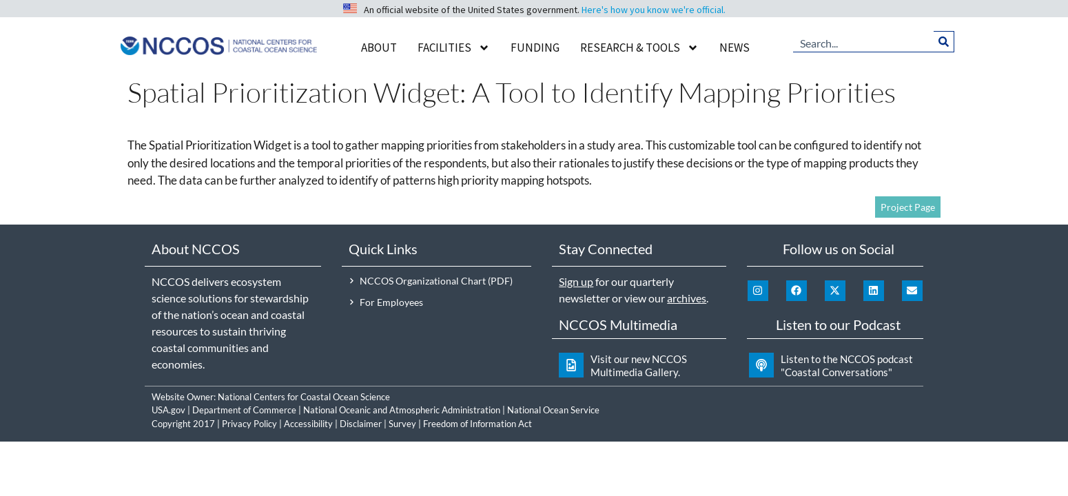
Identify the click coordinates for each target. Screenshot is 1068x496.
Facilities (454, 48)
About (379, 47)
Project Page (908, 207)
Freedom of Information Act (477, 423)
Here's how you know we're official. (654, 9)
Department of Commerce (244, 409)
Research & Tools (639, 48)
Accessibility (308, 423)
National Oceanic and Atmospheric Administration (401, 409)
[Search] (944, 41)
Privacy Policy (249, 423)
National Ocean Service (553, 409)
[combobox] (863, 41)
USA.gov (168, 409)
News (734, 47)
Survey (402, 423)
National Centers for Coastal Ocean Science (304, 396)
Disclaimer (361, 423)
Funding (535, 47)
